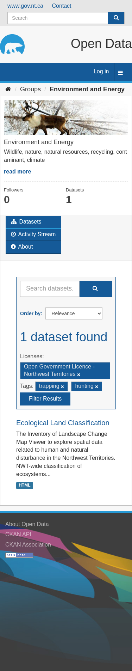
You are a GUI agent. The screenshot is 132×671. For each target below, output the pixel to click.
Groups (30, 89)
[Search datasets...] (50, 289)
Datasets (26, 222)
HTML (24, 485)
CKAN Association (28, 545)
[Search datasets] (66, 18)
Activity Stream (33, 234)
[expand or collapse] (120, 73)
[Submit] (116, 18)
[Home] (8, 89)
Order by (30, 313)
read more (17, 172)
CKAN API (18, 534)
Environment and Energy (87, 89)
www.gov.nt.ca (25, 6)
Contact (61, 6)
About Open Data (27, 524)
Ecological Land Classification (62, 423)
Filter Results (45, 399)
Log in (101, 71)
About (22, 247)
